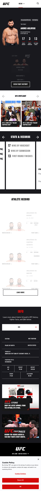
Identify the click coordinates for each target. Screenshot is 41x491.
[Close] (38, 462)
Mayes (29, 270)
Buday (29, 212)
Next (37, 96)
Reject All (20, 483)
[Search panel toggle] (38, 3)
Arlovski (30, 210)
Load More (20, 293)
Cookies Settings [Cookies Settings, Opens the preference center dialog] (20, 477)
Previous (3, 96)
